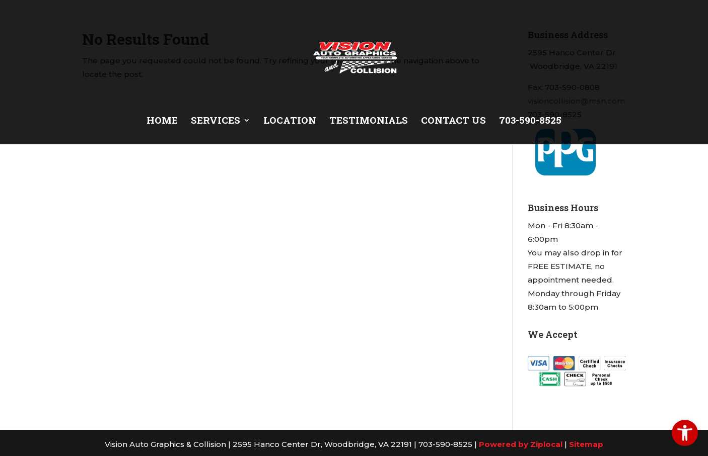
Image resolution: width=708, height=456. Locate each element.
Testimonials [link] (368, 121)
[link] (685, 433)
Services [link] (215, 121)
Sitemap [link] (586, 444)
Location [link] (289, 121)
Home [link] (162, 121)
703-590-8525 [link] (530, 121)
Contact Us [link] (453, 121)
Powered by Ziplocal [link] (520, 444)
